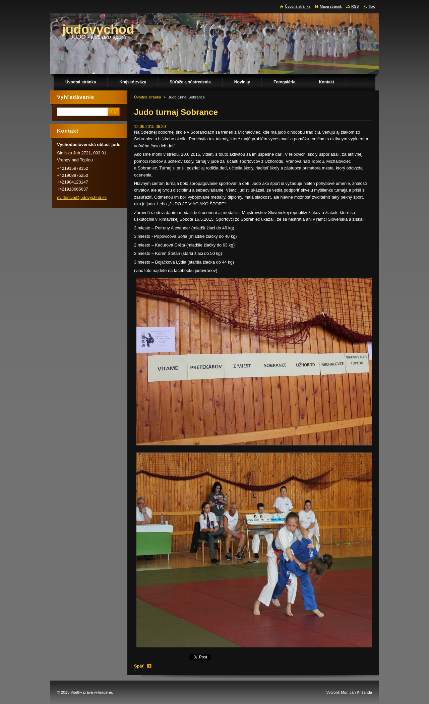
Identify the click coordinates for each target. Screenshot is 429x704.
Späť (139, 665)
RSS (355, 6)
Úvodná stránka (147, 97)
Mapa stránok (331, 6)
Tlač (371, 6)
